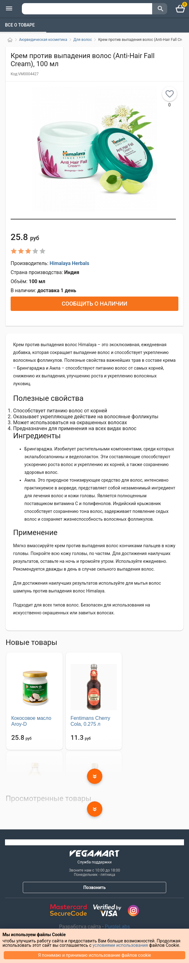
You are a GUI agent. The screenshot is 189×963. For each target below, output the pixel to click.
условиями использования (120, 945)
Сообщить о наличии (94, 303)
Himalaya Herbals (69, 263)
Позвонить (94, 887)
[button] (93, 219)
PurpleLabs (117, 927)
